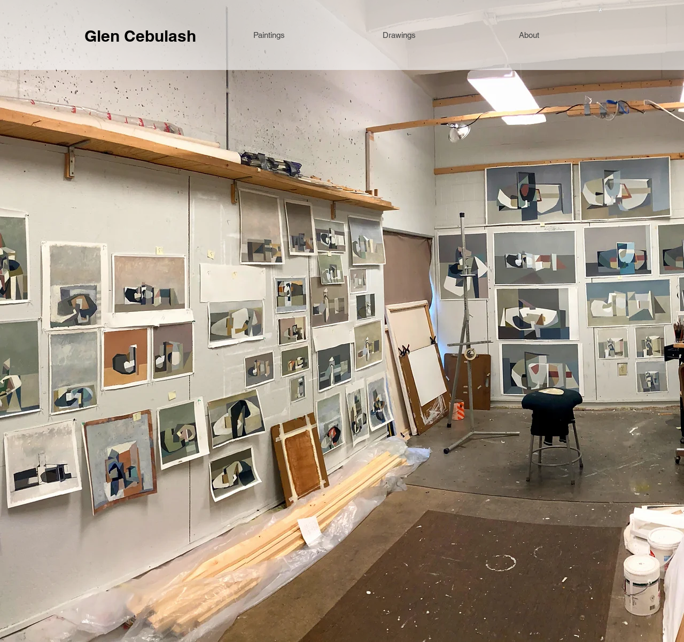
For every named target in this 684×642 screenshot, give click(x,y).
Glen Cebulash (140, 35)
